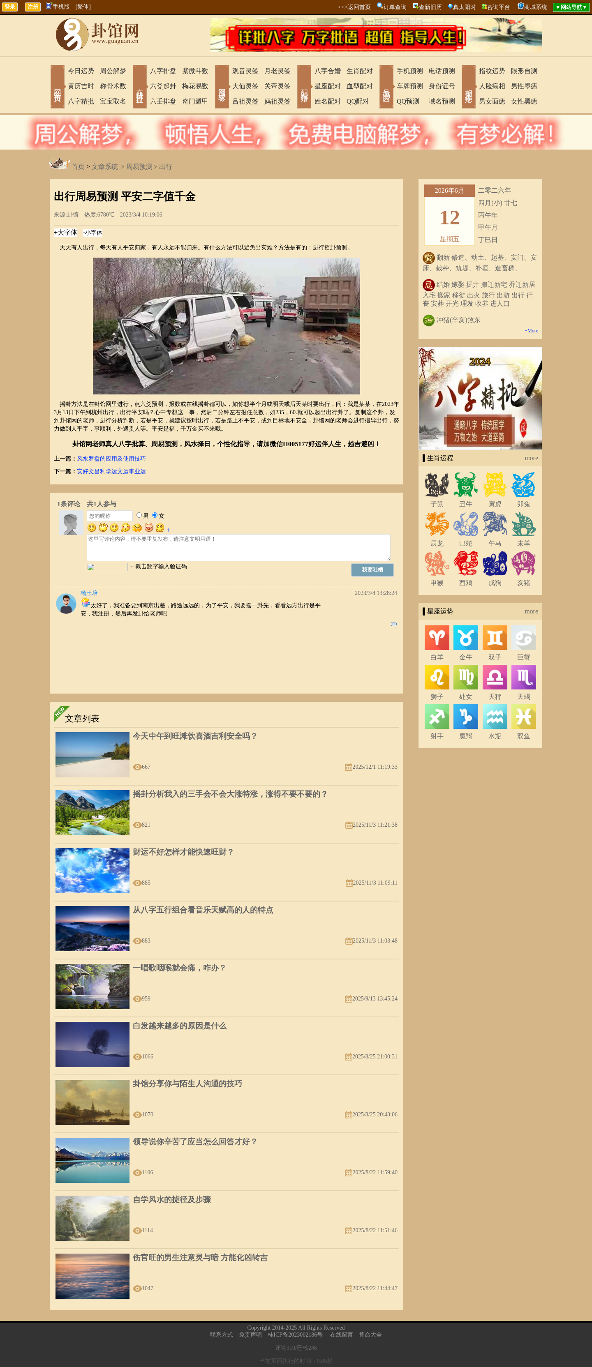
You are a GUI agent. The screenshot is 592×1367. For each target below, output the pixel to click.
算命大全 (370, 1335)
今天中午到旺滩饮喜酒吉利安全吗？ (195, 736)
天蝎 (523, 696)
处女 (465, 696)
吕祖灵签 (245, 101)
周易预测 (139, 167)
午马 (495, 543)
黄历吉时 (81, 86)
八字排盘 (163, 70)
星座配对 (327, 86)
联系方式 (221, 1335)
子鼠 (437, 503)
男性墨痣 (524, 86)
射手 (437, 736)
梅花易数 (195, 86)
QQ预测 (408, 101)
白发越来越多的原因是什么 (180, 1025)
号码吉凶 (386, 87)
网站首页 (57, 87)
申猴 (437, 582)
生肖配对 (360, 70)
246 (312, 1348)
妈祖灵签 (277, 101)
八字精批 (81, 101)
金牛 (465, 657)
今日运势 (81, 70)
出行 (165, 167)
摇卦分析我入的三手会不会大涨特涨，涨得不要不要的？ (230, 794)
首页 (78, 167)
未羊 (523, 543)
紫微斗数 (195, 70)
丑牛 (465, 503)
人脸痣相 (492, 86)
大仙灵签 (245, 86)
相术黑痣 (469, 87)
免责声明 (250, 1335)
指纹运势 (492, 70)
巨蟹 (523, 657)
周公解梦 (113, 70)
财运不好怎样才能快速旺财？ (183, 852)
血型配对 (360, 86)
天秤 (495, 696)
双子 (495, 657)
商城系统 (535, 7)
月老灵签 (277, 70)
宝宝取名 (113, 101)
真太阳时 (464, 7)
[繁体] (83, 7)
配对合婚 (304, 87)
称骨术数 (113, 86)
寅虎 (495, 503)
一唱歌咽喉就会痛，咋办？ (180, 968)
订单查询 (395, 7)
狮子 (437, 696)
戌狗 (495, 582)
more (531, 457)
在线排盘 (140, 87)
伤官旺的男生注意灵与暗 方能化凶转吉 (200, 1257)
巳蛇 (465, 543)
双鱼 (523, 736)
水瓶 (495, 736)
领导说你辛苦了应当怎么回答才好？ (195, 1141)
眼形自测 (524, 70)
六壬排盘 (163, 101)
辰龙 (437, 543)
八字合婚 (327, 70)
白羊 (437, 657)
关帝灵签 (277, 86)
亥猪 (523, 582)
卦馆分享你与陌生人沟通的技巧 (187, 1083)
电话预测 (442, 70)
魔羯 (465, 736)
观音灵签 (245, 70)
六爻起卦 (163, 86)
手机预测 (410, 70)
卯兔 (523, 503)
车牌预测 (410, 86)
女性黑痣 (524, 101)
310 (291, 1348)
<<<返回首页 (354, 7)
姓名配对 (327, 101)
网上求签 (222, 87)
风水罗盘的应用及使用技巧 (111, 459)
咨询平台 (498, 7)
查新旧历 (430, 7)
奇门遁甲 (195, 101)
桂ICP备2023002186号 (295, 1335)
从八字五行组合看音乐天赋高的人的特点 (203, 910)
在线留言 (341, 1335)
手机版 (58, 7)
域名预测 (442, 101)
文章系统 (105, 167)
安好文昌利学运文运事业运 (111, 471)
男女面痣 (492, 101)
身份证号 (442, 86)
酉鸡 (465, 582)
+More (531, 331)
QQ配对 (358, 101)
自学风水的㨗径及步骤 (172, 1199)
